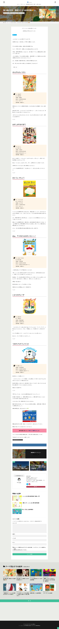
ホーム (18, 4)
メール (14, 538)
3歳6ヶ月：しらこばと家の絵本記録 (30, 502)
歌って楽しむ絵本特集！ (28, 509)
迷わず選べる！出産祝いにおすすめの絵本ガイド (23, 579)
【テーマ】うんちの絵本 (47, 593)
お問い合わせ (38, 4)
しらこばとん (32, 624)
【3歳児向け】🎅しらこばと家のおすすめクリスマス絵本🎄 (9, 594)
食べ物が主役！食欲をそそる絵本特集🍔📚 (23, 22)
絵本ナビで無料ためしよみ (34, 430)
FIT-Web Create (28, 625)
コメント (14, 523)
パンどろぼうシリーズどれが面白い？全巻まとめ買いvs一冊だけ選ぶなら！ (23, 594)
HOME (5, 22)
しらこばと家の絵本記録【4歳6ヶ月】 (31, 496)
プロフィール (22, 4)
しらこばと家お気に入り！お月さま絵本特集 (36, 579)
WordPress (38, 625)
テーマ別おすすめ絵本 (52, 9)
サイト (13, 542)
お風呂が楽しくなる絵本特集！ (35, 593)
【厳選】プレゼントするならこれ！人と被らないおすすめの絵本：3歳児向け (49, 580)
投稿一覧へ (35, 486)
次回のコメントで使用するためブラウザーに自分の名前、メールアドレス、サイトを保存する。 (29, 547)
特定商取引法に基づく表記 (30, 4)
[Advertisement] (47, 611)
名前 (13, 534)
